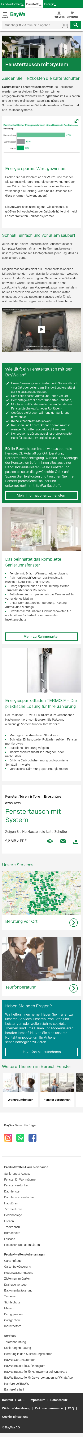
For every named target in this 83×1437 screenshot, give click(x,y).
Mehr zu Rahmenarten (41, 636)
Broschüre (52, 796)
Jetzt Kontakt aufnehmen (41, 1052)
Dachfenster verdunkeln (20, 1197)
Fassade (9, 1239)
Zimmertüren (13, 1209)
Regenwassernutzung (18, 1273)
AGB (21, 1400)
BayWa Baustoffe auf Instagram (24, 1366)
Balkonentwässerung (18, 1290)
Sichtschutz (12, 1302)
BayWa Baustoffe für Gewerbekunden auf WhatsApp (38, 1377)
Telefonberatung (15, 1342)
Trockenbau (12, 1227)
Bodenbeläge (13, 1215)
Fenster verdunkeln (17, 1185)
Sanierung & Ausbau (17, 1174)
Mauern (9, 1308)
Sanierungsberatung (17, 1348)
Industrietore (12, 1326)
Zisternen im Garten (17, 1278)
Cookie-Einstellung (15, 1417)
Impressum (37, 1400)
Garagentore (12, 1320)
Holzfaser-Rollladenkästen (22, 1245)
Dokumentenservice (49, 1408)
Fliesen (9, 1221)
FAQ (71, 1408)
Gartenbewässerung (17, 1266)
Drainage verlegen (16, 1284)
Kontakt (7, 1400)
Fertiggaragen (13, 1314)
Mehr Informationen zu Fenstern (41, 495)
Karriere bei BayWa (16, 1383)
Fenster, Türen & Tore (23, 796)
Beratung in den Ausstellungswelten (28, 1354)
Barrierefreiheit (14, 1389)
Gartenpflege (13, 1261)
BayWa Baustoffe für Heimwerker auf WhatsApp (35, 1372)
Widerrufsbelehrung (16, 1408)
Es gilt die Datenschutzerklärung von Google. (41, 350)
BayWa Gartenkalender (19, 1360)
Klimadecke (12, 1233)
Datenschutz (58, 1400)
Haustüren (11, 1203)
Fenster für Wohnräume (20, 1179)
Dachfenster (12, 1191)
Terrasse (10, 1296)
